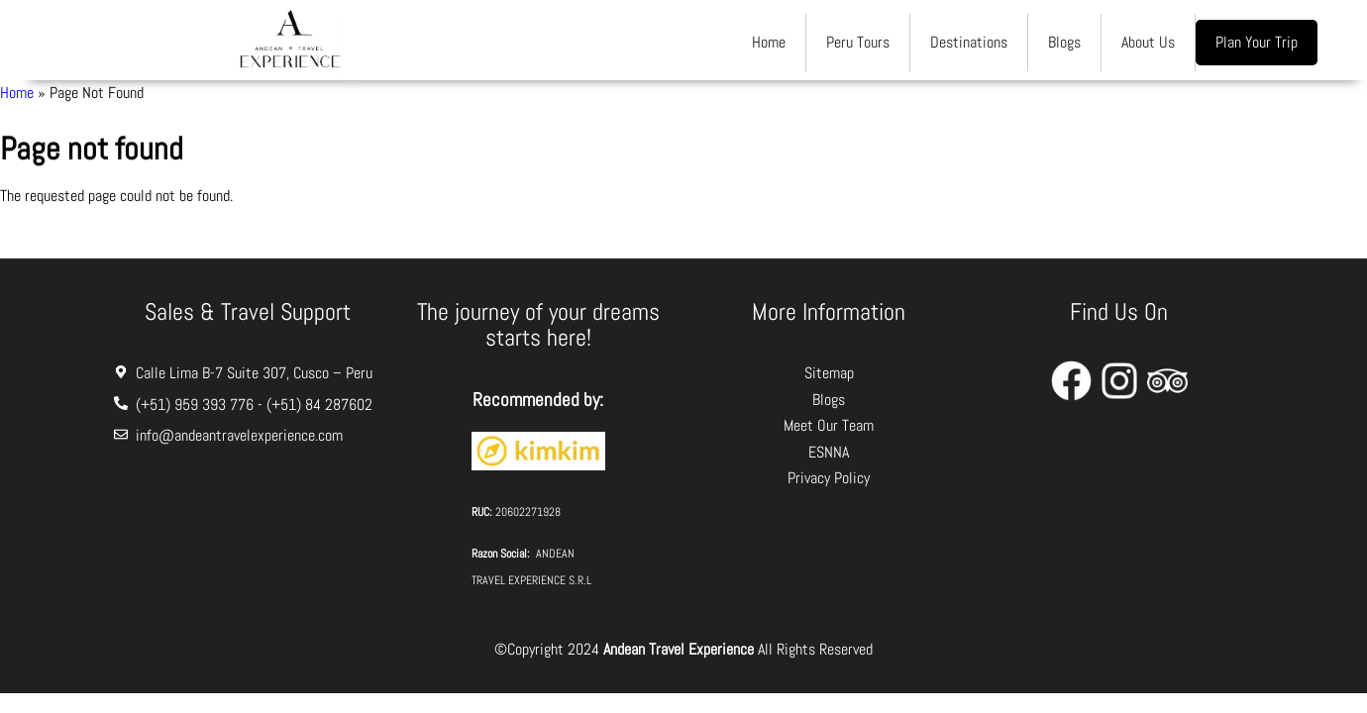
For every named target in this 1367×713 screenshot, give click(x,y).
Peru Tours (858, 42)
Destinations (968, 42)
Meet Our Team (829, 425)
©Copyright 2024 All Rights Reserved (683, 649)
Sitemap (829, 372)
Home (769, 42)
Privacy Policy (829, 477)
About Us (1148, 42)
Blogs (1064, 42)
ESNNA (828, 452)
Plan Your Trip (1256, 42)
